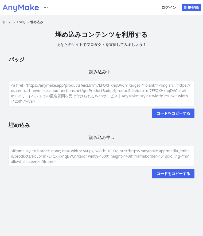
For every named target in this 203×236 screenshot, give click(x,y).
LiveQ (21, 22)
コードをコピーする (173, 113)
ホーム (7, 22)
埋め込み (36, 22)
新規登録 (191, 7)
